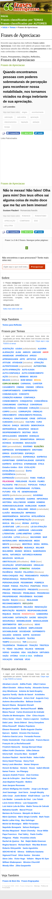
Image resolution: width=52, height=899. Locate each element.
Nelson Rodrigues (31, 827)
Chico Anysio (38, 715)
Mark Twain (44, 817)
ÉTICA (41, 464)
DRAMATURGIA (27, 439)
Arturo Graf (29, 698)
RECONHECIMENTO (11, 603)
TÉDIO (9, 649)
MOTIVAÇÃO (17, 548)
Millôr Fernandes (30, 824)
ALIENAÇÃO (8, 352)
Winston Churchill (31, 862)
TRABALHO (22, 645)
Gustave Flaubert (11, 210)
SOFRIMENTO (38, 631)
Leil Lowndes (9, 107)
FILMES (40, 481)
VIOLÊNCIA (32, 652)
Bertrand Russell (28, 708)
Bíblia (40, 708)
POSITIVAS (35, 586)
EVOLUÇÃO (29, 467)
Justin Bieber (20, 796)
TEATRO (31, 638)
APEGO (33, 355)
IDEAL (13, 509)
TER (24, 642)
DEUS (35, 432)
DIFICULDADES (9, 436)
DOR (4, 439)
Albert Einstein (9, 687)
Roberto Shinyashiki (11, 848)
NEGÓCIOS (7, 558)
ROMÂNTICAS (28, 614)
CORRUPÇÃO (25, 411)
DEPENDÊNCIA (9, 429)
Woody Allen (8, 865)
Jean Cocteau (32, 775)
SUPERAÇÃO (8, 638)
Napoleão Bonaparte (11, 827)
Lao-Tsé (45, 796)
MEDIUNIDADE (25, 541)
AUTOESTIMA (40, 366)
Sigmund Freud (9, 855)
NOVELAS (19, 558)
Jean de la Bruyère (11, 778)
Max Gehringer (28, 820)
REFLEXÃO (28, 603)
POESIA (14, 586)
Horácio (23, 768)
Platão (16, 838)
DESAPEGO (23, 429)
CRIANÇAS (7, 418)
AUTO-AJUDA (28, 370)
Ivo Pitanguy (22, 771)
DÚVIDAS (6, 443)
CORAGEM (22, 408)
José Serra (23, 792)
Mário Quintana (9, 817)
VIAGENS (15, 652)
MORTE (5, 548)
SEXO (37, 624)
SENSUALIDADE (40, 621)
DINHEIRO (23, 436)
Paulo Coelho (36, 834)
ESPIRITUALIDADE (25, 460)
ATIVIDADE (17, 362)
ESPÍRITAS (42, 457)
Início (4, 16)
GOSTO (5, 495)
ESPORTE (40, 460)
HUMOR (42, 506)
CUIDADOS (7, 422)
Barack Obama (9, 705)
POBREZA (39, 582)
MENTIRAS (27, 544)
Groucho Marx (20, 754)
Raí (22, 841)
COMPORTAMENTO (11, 390)
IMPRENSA (31, 513)
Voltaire (30, 859)
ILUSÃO (6, 513)
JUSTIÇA (35, 523)
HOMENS (40, 502)
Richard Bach (24, 845)
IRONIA (25, 523)
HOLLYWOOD (19, 502)
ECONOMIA (18, 443)
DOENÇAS (34, 436)
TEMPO (5, 642)
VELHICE (29, 649)
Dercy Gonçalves (36, 722)
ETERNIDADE (30, 464)
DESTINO (26, 432)
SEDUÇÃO (42, 617)
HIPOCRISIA (42, 499)
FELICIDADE (8, 481)
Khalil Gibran (34, 796)
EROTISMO (37, 450)
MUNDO (18, 551)
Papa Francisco (9, 834)
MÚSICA (27, 551)
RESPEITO (21, 610)
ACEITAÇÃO (8, 349)
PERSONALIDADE (10, 582)
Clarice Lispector (31, 719)
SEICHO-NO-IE (9, 852)
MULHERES (7, 551)
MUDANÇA (29, 548)
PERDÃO (44, 576)
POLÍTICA (24, 586)
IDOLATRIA (8, 226)
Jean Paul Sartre (28, 778)
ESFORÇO (30, 453)
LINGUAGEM (36, 530)
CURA (39, 422)
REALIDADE (32, 600)
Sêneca (20, 852)
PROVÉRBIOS (25, 596)
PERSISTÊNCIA (27, 579)
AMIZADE (36, 352)
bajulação (24, 122)
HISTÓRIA (7, 502)
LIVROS (37, 533)
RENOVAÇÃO (41, 607)
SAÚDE (32, 617)
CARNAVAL (26, 383)
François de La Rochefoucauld (16, 743)
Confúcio (45, 719)
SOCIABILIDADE (10, 631)
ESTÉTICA (18, 464)
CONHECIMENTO (10, 401)
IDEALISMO (23, 509)
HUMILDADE (31, 506)
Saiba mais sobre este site (12, 309)
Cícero (19, 719)
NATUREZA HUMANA (32, 555)
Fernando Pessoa (32, 736)
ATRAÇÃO (39, 362)
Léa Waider (7, 799)
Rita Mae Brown (39, 845)
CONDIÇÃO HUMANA (12, 397)
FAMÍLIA (41, 478)
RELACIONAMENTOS (12, 607)
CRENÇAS (37, 411)
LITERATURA (8, 533)
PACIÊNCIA (7, 572)
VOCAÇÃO (7, 659)
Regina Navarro (9, 845)
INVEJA (5, 523)
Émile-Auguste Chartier (31, 729)
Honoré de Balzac (10, 768)
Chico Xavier (8, 719)
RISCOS (16, 614)
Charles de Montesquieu (13, 715)
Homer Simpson (31, 764)
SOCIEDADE (25, 631)
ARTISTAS (31, 359)
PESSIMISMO (27, 582)
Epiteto (14, 733)
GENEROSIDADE (29, 492)
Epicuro (6, 733)
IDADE (5, 509)
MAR (45, 537)
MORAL (44, 544)
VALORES (18, 649)
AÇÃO (5, 377)
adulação (36, 122)
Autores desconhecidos (13, 701)
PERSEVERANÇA (10, 579)
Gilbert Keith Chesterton (13, 750)
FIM (16, 485)
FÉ (19, 492)
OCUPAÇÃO (8, 565)
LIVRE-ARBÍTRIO (24, 533)
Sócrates (36, 855)
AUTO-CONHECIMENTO (32, 373)
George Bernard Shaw (32, 747)
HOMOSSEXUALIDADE (12, 506)
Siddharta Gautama (34, 852)
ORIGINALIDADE (10, 568)
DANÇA (15, 425)
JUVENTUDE (8, 527)
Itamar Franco (8, 771)
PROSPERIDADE (10, 596)
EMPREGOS (8, 450)
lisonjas (7, 127)
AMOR (45, 352)
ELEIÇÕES (39, 446)
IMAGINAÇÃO (17, 513)
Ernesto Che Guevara (29, 733)
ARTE (22, 359)
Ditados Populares (26, 726)
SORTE (26, 635)
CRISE (32, 418)
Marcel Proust (26, 810)
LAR (18, 527)
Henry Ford (28, 761)
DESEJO (34, 429)
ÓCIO (33, 561)
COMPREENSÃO (29, 390)
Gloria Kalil (7, 754)
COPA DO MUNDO (10, 383)
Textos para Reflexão (12, 325)
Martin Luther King (10, 820)
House (32, 768)
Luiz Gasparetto (30, 803)
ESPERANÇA (29, 457)
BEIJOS (33, 377)
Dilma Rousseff (9, 726)
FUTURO (6, 492)
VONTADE (18, 659)
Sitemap (37, 886)
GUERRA (31, 499)
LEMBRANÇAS (9, 530)
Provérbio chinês (28, 838)
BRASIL (37, 380)
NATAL (5, 555)
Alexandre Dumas (41, 687)
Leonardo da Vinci (22, 799)
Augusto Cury (42, 698)
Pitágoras (6, 838)
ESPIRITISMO (8, 460)
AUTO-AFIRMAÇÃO (11, 370)
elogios (24, 112)
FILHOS (32, 481)
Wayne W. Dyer (42, 859)
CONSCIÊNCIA (41, 401)
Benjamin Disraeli (26, 705)
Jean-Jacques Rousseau (13, 785)
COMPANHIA (25, 221)
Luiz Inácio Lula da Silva (13, 806)
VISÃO (5, 656)
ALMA (18, 352)
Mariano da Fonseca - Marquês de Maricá (21, 813)
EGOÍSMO (27, 446)
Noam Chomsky (28, 831)
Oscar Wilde (42, 831)
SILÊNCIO (22, 628)
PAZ (21, 576)
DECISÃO (25, 425)
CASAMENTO (8, 387)
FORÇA (42, 485)
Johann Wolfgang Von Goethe (16, 789)
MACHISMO (35, 537)
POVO (45, 586)
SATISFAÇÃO (21, 617)
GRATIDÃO (20, 499)
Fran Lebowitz (27, 740)
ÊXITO (29, 471)
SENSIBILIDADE (23, 621)
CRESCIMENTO (9, 415)
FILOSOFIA (7, 485)
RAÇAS (14, 600)
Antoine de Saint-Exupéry (30, 691)
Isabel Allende (42, 768)
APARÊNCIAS (21, 355)
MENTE (5, 544)
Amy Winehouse (9, 691)
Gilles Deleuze (32, 750)
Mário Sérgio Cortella (27, 817)
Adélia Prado (26, 684)
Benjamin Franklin (10, 708)
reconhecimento (37, 112)
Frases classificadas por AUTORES (24, 23)
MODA (37, 544)
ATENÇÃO (42, 359)
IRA (12, 523)
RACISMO (38, 596)
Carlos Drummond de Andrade (30, 712)
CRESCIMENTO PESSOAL (30, 415)
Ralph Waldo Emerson (36, 841)
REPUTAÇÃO (8, 610)
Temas (13, 27)
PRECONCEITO (19, 589)
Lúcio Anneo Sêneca (11, 803)
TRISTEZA (44, 645)
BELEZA (6, 380)
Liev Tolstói (38, 799)
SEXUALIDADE (9, 628)
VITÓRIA (14, 656)
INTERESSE (7, 520)
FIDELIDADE (21, 481)
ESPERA (6, 457)
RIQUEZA (6, 614)
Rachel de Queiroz (10, 841)
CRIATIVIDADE (21, 418)
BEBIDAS (24, 377)
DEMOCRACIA (37, 425)
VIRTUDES (44, 652)
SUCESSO (35, 635)
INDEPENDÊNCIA (10, 516)
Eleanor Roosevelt (10, 729)
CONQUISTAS (26, 401)
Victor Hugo (19, 859)
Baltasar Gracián (33, 701)
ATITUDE (6, 362)
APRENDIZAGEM (10, 359)
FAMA (33, 478)
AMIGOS (27, 352)
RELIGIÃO (28, 607)
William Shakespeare (12, 862)
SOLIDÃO (6, 635)
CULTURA (30, 422)
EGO (36, 221)
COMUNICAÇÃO (9, 394)
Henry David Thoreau (12, 761)
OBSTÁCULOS (9, 561)
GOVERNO (38, 495)
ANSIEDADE (8, 355)
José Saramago (9, 792)
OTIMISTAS (24, 568)
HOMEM (31, 502)
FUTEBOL (36, 488)
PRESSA (6, 593)
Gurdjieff (33, 754)
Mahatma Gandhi (10, 810)
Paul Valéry (23, 834)
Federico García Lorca (12, 736)
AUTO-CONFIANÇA (11, 373)
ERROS (5, 453)
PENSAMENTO (32, 576)
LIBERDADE (23, 530)
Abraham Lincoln (10, 684)
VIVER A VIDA (25, 656)
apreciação (34, 117)
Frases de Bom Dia (11, 881)
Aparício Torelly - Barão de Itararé (17, 694)
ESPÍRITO (6, 464)
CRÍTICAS (41, 418)
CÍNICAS (6, 425)
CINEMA (20, 387)
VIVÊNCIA (38, 656)
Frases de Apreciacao (20, 35)
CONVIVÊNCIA (9, 408)
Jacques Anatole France (13, 775)
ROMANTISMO (40, 216)
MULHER (40, 548)
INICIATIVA (25, 516)
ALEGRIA (42, 349)
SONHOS (17, 635)
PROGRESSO (43, 593)
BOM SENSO (27, 380)
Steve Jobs (7, 859)
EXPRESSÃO (8, 478)
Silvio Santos (24, 855)
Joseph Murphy (37, 792)
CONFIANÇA (29, 397)
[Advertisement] (27, 159)
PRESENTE (33, 589)
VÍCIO (27, 659)
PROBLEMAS (29, 593)
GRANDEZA (7, 499)
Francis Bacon (42, 740)
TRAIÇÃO (33, 645)
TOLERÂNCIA (8, 645)
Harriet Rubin (26, 757)
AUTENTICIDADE (10, 366)
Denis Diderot (20, 722)
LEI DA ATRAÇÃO (39, 527)
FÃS (14, 492)
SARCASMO (8, 617)
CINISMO (30, 387)
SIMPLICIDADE (35, 628)
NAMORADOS (39, 551)
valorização (8, 117)
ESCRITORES (17, 453)
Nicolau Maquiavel (10, 831)
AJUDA (18, 349)
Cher (28, 715)
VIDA (23, 652)
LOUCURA (7, 537)
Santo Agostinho (30, 848)
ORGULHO (39, 565)
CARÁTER (37, 383)
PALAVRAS (28, 572)
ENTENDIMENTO (23, 450)
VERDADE (39, 649)
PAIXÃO (18, 572)
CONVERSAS (36, 404)
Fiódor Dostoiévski (11, 740)
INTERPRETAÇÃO (23, 520)
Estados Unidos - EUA (12, 467)
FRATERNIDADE (22, 488)
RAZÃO (5, 600)
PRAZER (6, 589)
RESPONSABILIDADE (37, 610)
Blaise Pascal (8, 712)
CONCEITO (24, 394)
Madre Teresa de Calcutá (37, 806)
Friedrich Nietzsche (11, 747)
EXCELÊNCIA (8, 471)
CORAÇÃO (34, 408)
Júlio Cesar (7, 796)
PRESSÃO (16, 593)
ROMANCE (26, 216)
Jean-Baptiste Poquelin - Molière (17, 782)
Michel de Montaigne (11, 824)
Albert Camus (39, 684)
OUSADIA (35, 568)
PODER (5, 586)
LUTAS (17, 537)
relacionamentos (10, 122)
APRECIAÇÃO (9, 221)
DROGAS (40, 439)
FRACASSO (7, 488)
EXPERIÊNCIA (8, 474)
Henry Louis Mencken (12, 764)
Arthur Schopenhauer (12, 698)
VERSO (5, 652)
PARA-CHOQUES (10, 576)
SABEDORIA (42, 614)
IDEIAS (33, 509)
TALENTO (20, 638)
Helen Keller (39, 757)
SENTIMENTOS (9, 624)
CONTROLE (23, 404)
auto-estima (21, 117)
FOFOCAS (32, 485)
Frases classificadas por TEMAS (22, 19)
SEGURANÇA (8, 621)
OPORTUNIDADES (23, 565)
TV (3, 649)
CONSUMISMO (9, 404)
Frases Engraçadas (30, 881)
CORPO (5, 411)
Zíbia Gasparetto (23, 865)
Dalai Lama (7, 722)
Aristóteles (40, 694)
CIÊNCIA (39, 387)
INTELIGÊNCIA (38, 516)
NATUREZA (15, 555)
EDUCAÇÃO (30, 443)
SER (20, 624)
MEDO (37, 541)
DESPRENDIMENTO (11, 432)
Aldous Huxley (24, 687)
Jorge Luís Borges (39, 789)
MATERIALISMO (9, 541)
